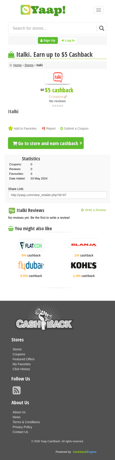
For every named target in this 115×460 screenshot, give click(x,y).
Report (51, 128)
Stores (28, 65)
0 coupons (56, 96)
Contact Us (20, 432)
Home (17, 65)
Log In (68, 40)
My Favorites (21, 364)
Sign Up (47, 40)
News (16, 417)
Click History (21, 369)
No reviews (57, 101)
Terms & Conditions (26, 422)
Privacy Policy (22, 427)
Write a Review (95, 210)
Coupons (19, 354)
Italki (13, 111)
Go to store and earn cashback (45, 143)
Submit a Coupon (76, 128)
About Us (19, 412)
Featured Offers (24, 359)
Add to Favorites (25, 128)
